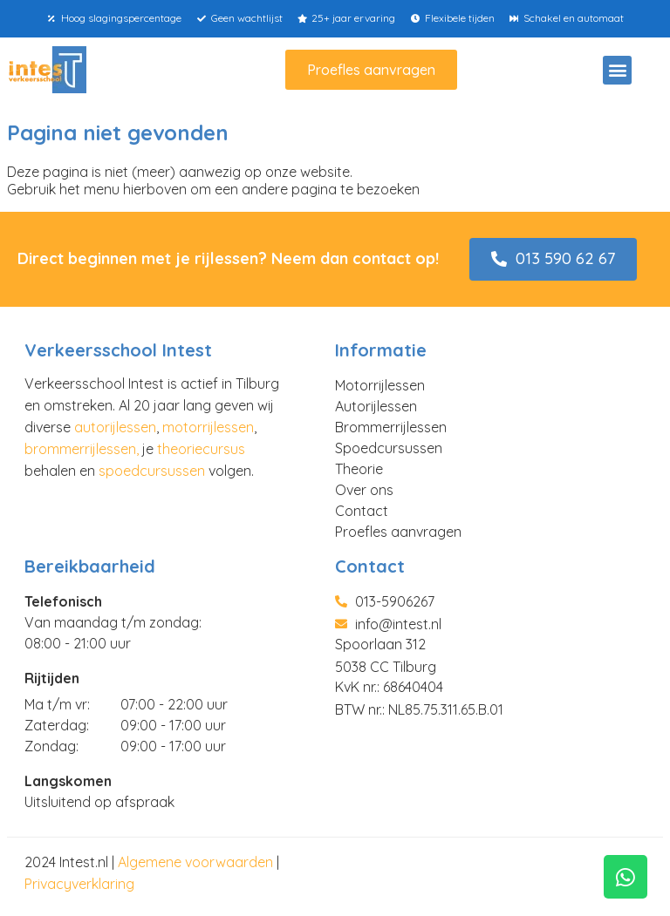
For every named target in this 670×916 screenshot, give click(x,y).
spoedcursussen (152, 470)
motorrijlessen (208, 427)
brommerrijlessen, (81, 449)
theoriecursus (201, 449)
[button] (617, 70)
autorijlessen (115, 427)
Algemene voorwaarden (195, 862)
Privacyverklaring (79, 883)
